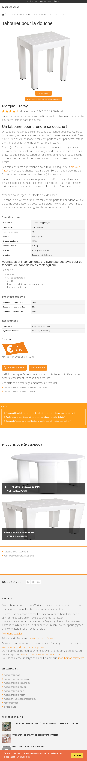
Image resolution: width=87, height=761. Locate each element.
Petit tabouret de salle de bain (22, 486)
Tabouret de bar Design (15, 687)
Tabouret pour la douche (19, 532)
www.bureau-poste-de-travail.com (41, 654)
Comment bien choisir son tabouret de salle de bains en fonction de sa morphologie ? (40, 413)
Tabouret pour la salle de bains (19, 391)
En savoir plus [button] (23, 757)
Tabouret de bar (10, 7)
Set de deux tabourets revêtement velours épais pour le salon (45, 723)
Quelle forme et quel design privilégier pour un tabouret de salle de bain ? (35, 417)
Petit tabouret (28, 14)
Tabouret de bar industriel (17, 683)
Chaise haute (10, 707)
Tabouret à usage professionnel (20, 699)
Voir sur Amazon (43, 93)
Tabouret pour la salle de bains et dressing (25, 387)
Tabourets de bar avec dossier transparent (35, 735)
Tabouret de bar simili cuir (16, 679)
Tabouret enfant (12, 675)
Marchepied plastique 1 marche (28, 746)
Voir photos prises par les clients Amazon (43, 99)
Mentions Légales (12, 633)
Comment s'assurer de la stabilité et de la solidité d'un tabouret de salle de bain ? (38, 421)
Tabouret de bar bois (14, 691)
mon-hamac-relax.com (71, 658)
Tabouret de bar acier (14, 695)
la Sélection (12, 14)
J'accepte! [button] (77, 755)
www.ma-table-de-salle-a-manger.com (24, 647)
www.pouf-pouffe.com (42, 638)
